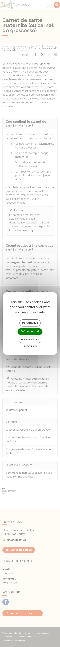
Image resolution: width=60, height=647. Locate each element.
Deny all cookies (30, 339)
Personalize (30, 322)
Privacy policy (30, 346)
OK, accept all (30, 331)
